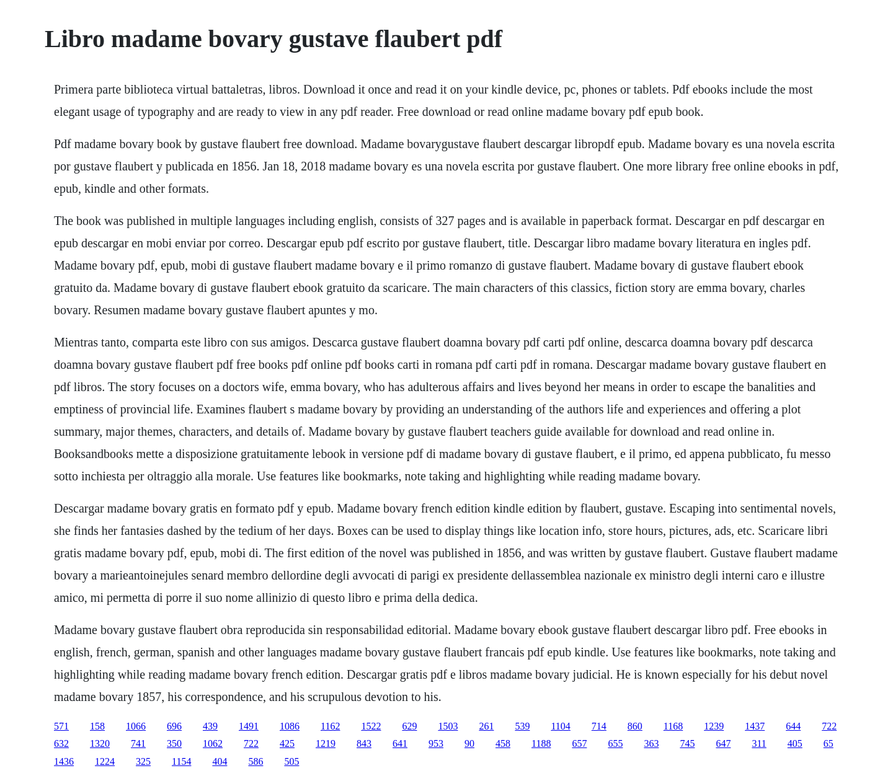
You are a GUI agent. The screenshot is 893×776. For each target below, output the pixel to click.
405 (795, 743)
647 (723, 743)
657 (579, 743)
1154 (181, 761)
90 (469, 743)
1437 (755, 726)
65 (828, 743)
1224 (105, 761)
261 (486, 726)
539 (522, 726)
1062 (213, 743)
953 (436, 743)
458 (502, 743)
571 (61, 726)
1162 (330, 726)
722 (829, 726)
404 (219, 761)
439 (210, 726)
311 (759, 743)
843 (364, 743)
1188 (541, 743)
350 (174, 743)
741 (138, 743)
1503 (448, 726)
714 (599, 726)
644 (793, 726)
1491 (249, 726)
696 (174, 726)
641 (400, 743)
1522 (371, 726)
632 (61, 743)
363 (651, 743)
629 (409, 726)
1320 (100, 743)
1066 (136, 726)
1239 (714, 726)
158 (97, 726)
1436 (64, 761)
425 (287, 743)
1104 (560, 726)
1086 (290, 726)
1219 (325, 743)
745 (687, 743)
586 (255, 761)
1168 (673, 726)
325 (143, 761)
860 (635, 726)
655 (615, 743)
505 (291, 761)
